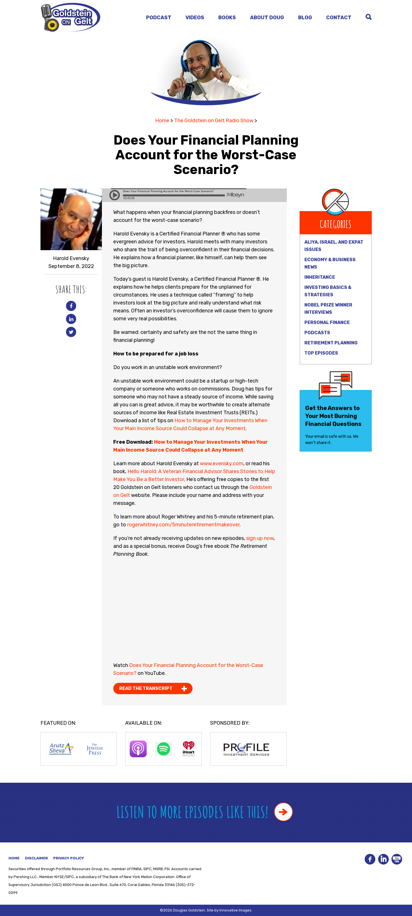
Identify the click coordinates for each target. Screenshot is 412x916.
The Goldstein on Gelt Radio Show (213, 120)
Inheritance (319, 277)
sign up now (260, 538)
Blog (305, 17)
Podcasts (317, 332)
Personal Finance (327, 322)
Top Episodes (321, 353)
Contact (338, 17)
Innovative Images (235, 910)
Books (227, 17)
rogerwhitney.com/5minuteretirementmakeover (183, 525)
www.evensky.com (221, 463)
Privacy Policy (68, 858)
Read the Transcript (145, 688)
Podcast (158, 17)
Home (162, 120)
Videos (194, 17)
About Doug (267, 17)
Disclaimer (36, 858)
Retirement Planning (331, 343)
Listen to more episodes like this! (204, 812)
